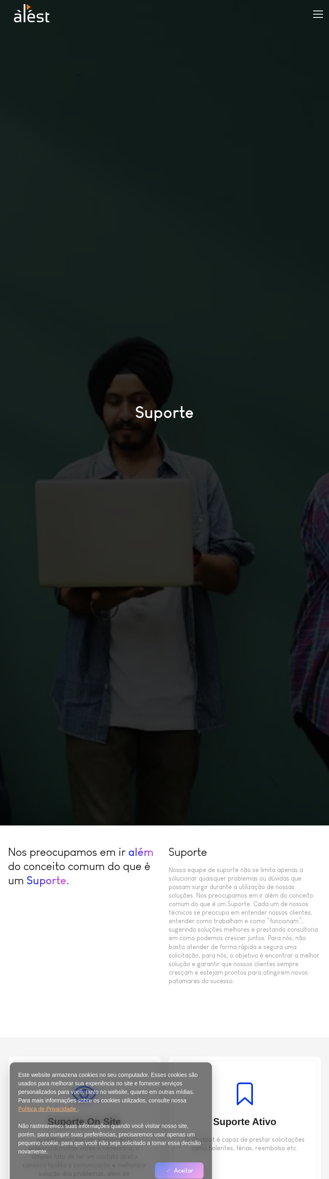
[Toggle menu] (318, 14)
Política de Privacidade (47, 1128)
